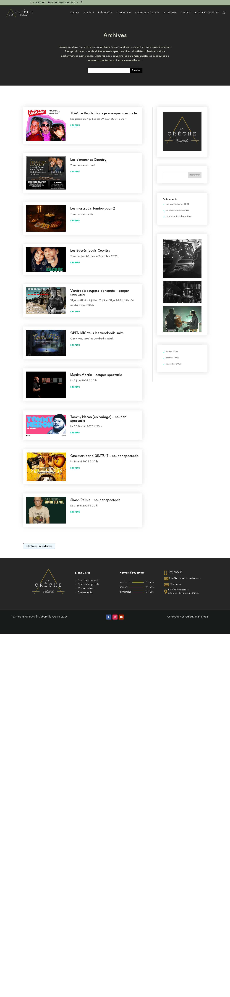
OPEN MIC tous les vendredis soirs (97, 333)
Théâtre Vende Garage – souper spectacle (103, 113)
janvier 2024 (172, 352)
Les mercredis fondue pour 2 (92, 208)
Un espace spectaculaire (177, 210)
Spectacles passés (88, 584)
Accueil (74, 13)
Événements (105, 13)
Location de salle (145, 13)
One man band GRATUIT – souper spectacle (104, 456)
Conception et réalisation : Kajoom (188, 616)
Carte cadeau (86, 588)
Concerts (122, 13)
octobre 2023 (172, 358)
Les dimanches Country (88, 160)
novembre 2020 (173, 364)
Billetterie (170, 13)
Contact (185, 13)
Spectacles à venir (89, 580)
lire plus (75, 125)
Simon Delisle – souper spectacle (95, 500)
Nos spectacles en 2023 (177, 204)
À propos (89, 13)
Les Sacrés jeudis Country (90, 250)
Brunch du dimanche (207, 13)
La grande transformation (178, 216)
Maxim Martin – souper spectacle (96, 375)
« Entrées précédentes (39, 546)
